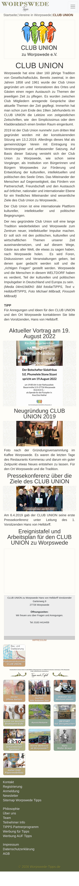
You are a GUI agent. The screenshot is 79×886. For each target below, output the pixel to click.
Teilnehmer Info (14, 822)
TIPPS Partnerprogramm (21, 827)
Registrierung (12, 786)
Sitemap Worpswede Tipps (22, 800)
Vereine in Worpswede (35, 15)
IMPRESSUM (39, 640)
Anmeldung (11, 791)
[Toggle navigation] (73, 6)
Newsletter (10, 795)
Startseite (10, 15)
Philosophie (11, 809)
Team (7, 818)
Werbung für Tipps (16, 831)
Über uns (9, 813)
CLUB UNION (63, 15)
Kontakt (8, 782)
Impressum (11, 844)
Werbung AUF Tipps (17, 836)
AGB (6, 853)
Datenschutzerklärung (18, 849)
